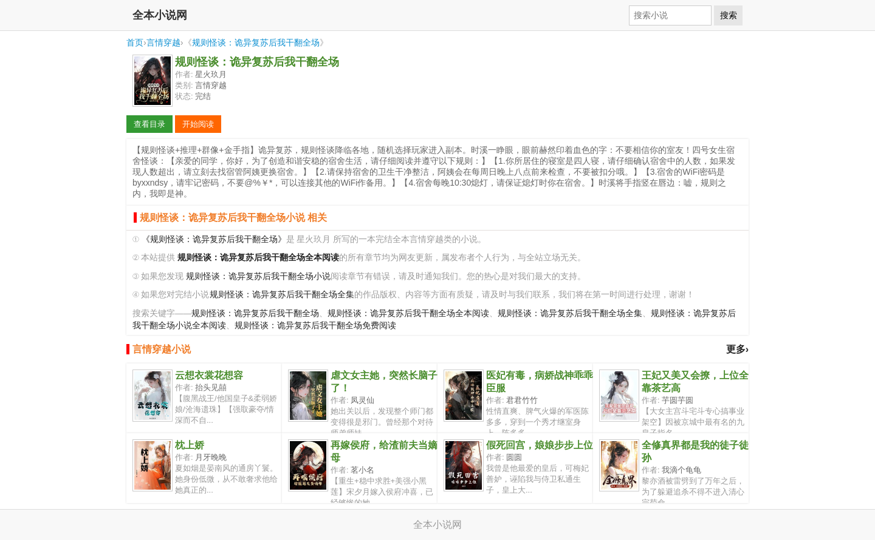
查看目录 (149, 124)
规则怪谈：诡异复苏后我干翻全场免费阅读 (315, 325)
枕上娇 (189, 445)
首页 (134, 42)
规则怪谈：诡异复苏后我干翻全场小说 (258, 276)
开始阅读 (198, 124)
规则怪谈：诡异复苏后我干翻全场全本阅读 (408, 313)
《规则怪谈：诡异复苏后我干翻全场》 (214, 239)
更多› (737, 349)
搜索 (728, 15)
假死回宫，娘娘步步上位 (539, 445)
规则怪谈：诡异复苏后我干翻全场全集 (282, 294)
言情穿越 (163, 42)
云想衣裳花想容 (209, 375)
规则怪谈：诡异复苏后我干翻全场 (256, 42)
